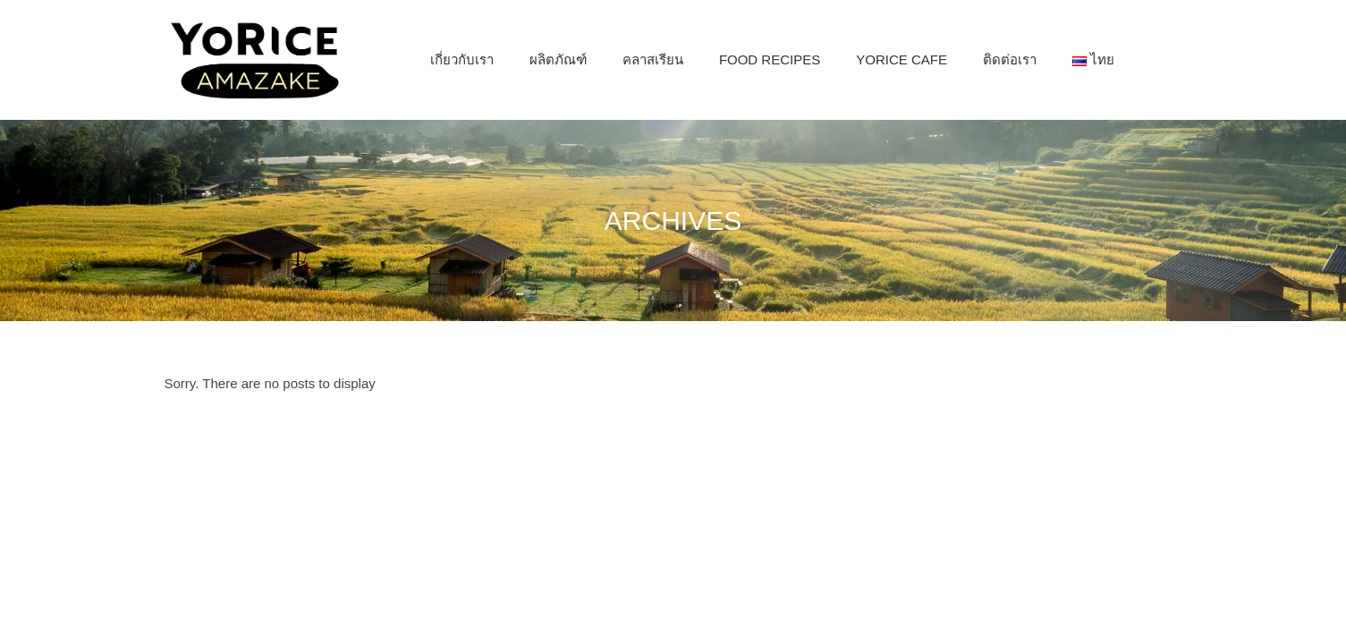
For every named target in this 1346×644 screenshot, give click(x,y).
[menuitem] (462, 60)
